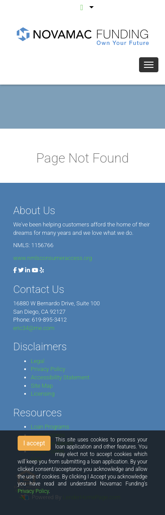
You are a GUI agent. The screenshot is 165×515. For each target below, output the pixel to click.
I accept (34, 443)
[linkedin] (27, 270)
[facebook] (15, 270)
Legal (37, 361)
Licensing (43, 393)
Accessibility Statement (60, 377)
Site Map (42, 385)
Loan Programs (50, 426)
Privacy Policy (48, 369)
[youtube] (35, 270)
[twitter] (21, 270)
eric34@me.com (34, 328)
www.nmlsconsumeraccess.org (52, 258)
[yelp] (42, 270)
